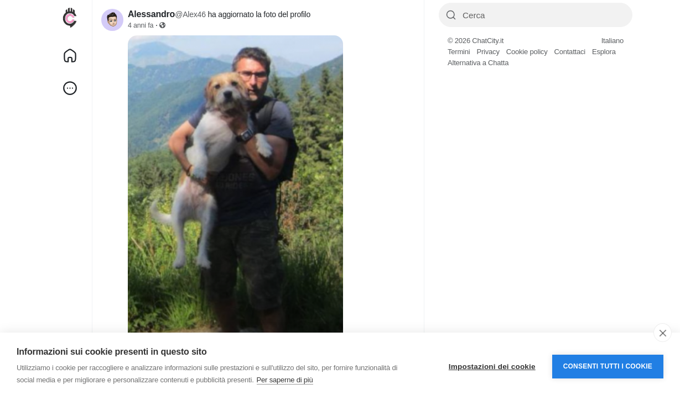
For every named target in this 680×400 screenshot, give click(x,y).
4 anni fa (140, 25)
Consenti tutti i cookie (607, 366)
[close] (662, 332)
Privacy (488, 52)
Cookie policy (527, 52)
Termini (459, 52)
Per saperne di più (285, 380)
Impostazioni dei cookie (492, 366)
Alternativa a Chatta (478, 63)
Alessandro (151, 14)
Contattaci (569, 52)
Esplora (604, 52)
